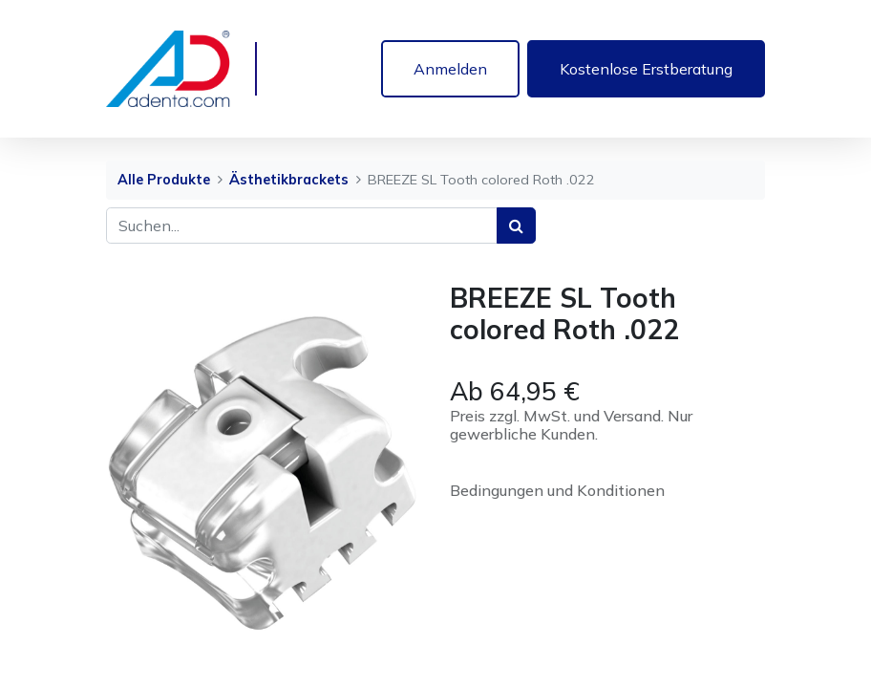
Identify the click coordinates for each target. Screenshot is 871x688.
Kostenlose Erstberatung (646, 68)
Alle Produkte (163, 179)
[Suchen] (516, 225)
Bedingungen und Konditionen (557, 490)
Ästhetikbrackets (289, 179)
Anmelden (450, 68)
